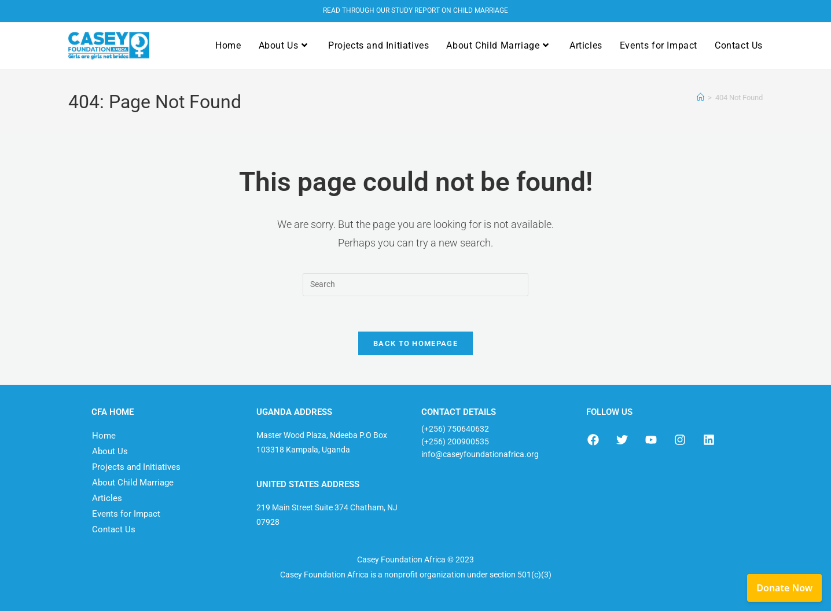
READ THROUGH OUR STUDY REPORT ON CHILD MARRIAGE (415, 10)
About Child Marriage (133, 482)
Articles (107, 498)
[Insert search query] (415, 284)
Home (104, 435)
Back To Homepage (415, 343)
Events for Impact (126, 514)
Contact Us (113, 529)
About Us (110, 451)
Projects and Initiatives (136, 467)
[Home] (700, 97)
